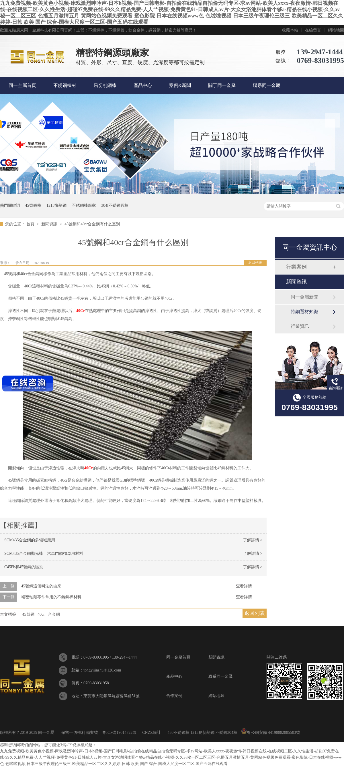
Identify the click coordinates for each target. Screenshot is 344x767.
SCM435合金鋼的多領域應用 (29, 540)
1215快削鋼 (56, 205)
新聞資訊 (49, 224)
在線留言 (313, 30)
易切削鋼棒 (104, 85)
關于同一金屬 (222, 85)
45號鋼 (28, 614)
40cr (41, 614)
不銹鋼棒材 (64, 85)
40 (78, 311)
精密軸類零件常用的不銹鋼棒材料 (51, 597)
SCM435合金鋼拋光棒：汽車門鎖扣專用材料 (43, 553)
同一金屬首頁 (22, 85)
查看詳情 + (245, 586)
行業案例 (296, 267)
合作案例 (174, 696)
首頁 (31, 224)
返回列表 (255, 263)
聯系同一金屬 (266, 85)
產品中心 (143, 85)
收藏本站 (290, 30)
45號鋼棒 (33, 205)
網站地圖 (336, 30)
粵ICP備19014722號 (119, 732)
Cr (82, 311)
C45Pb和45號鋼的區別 (23, 567)
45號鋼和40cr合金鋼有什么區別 (92, 224)
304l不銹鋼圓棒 (114, 205)
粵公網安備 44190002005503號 (270, 732)
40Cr (88, 468)
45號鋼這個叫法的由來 (41, 586)
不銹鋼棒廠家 (84, 205)
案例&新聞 (180, 85)
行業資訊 (300, 326)
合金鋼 (54, 614)
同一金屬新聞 (304, 297)
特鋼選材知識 (304, 311)
